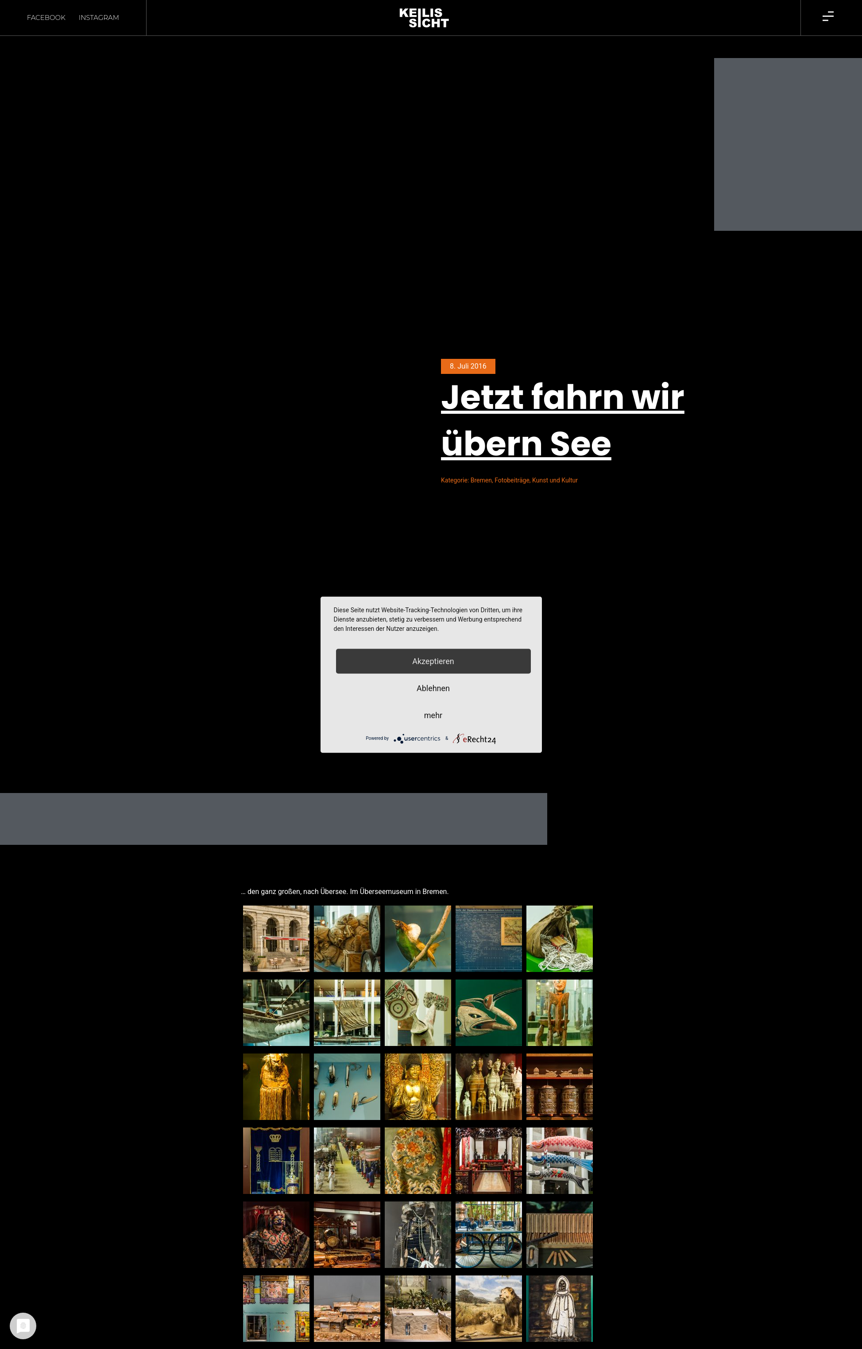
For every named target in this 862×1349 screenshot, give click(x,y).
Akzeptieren (433, 660)
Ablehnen (433, 687)
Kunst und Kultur (555, 464)
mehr (433, 714)
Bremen (481, 464)
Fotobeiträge (512, 464)
